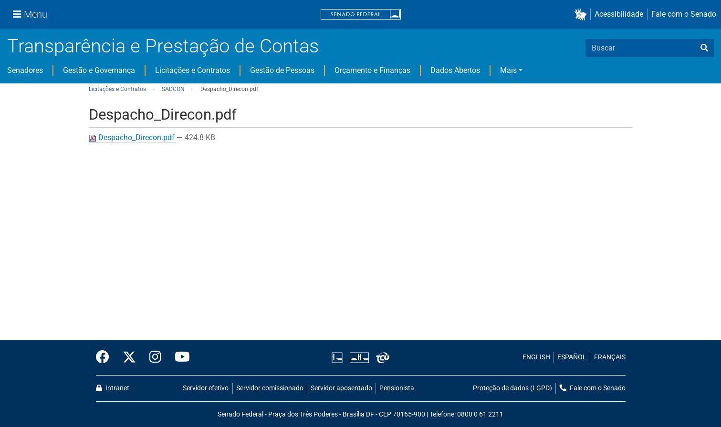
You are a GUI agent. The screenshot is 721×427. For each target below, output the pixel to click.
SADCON (173, 89)
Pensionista (396, 388)
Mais (508, 70)
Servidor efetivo (206, 388)
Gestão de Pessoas (282, 70)
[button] (582, 14)
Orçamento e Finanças (372, 70)
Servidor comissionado (269, 388)
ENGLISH (536, 357)
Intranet (112, 388)
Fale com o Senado (683, 14)
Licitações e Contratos (192, 70)
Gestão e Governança (99, 70)
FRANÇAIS (610, 357)
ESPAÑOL (571, 357)
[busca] (704, 48)
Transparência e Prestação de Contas (163, 46)
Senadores (25, 70)
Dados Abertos (455, 70)
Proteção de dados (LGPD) (512, 388)
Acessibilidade (619, 14)
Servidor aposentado (341, 388)
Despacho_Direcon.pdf (133, 137)
